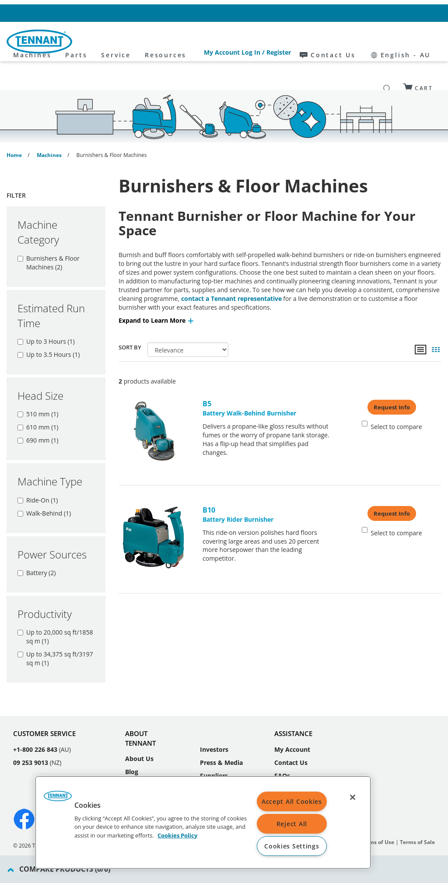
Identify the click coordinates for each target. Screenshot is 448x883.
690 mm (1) (38, 413)
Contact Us (360, 13)
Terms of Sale (417, 806)
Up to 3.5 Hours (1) (49, 328)
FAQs (282, 740)
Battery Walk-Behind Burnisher (266, 381)
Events (135, 762)
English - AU (414, 13)
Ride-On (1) (38, 473)
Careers (136, 749)
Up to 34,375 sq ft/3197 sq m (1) (55, 631)
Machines (111, 42)
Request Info (392, 380)
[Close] (352, 797)
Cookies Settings (291, 846)
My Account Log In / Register (290, 13)
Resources (244, 42)
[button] (157, 294)
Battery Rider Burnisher (266, 487)
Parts (155, 42)
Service (195, 42)
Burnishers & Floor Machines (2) (49, 235)
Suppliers (214, 740)
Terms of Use (377, 806)
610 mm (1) (38, 400)
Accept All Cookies (292, 801)
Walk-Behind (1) (44, 486)
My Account (292, 714)
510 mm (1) (38, 387)
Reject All (291, 824)
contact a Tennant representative (231, 272)
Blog (131, 736)
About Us (139, 723)
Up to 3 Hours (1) (46, 315)
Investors (214, 714)
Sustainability (220, 753)
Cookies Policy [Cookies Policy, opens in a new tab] (177, 835)
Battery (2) (37, 546)
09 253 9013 (30, 727)
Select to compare (392, 399)
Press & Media (221, 727)
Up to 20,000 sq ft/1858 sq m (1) (55, 609)
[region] (203, 822)
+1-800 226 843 (35, 714)
